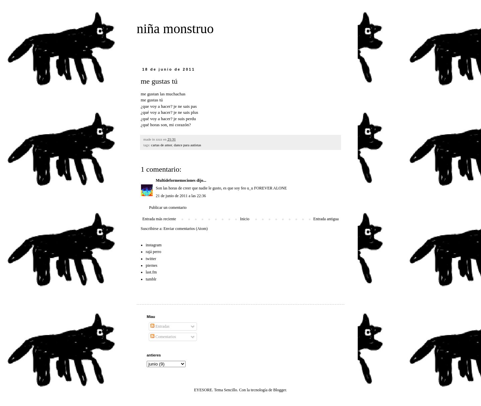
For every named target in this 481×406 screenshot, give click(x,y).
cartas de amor (161, 145)
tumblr (151, 279)
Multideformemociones (176, 180)
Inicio (244, 219)
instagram (153, 245)
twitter (151, 258)
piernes (151, 265)
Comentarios (163, 336)
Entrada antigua (326, 219)
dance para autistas (187, 145)
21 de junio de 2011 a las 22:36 (181, 195)
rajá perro (153, 251)
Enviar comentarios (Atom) (185, 228)
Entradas (159, 326)
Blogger (279, 390)
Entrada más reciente (159, 219)
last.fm (151, 272)
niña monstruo (175, 28)
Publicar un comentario (168, 207)
